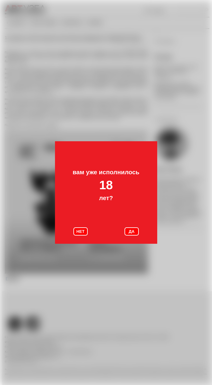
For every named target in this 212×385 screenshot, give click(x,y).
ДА (132, 231)
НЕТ (80, 231)
